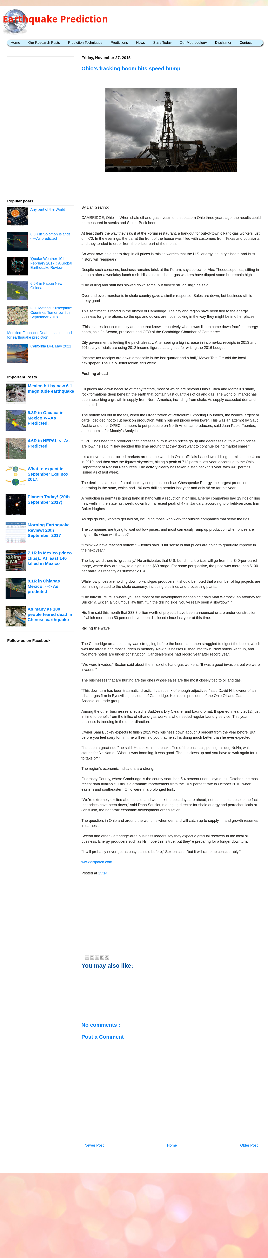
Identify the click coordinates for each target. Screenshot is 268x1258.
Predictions (119, 43)
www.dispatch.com (96, 862)
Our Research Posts (44, 43)
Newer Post (94, 1145)
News (140, 43)
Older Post (249, 1145)
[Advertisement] (171, 186)
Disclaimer (223, 43)
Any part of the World (47, 209)
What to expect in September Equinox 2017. (48, 474)
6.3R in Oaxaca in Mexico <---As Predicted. (45, 417)
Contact (246, 43)
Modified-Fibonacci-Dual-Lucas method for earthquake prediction (39, 335)
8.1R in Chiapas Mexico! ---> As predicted (44, 586)
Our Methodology (193, 43)
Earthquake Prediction (55, 19)
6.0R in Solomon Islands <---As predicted (50, 236)
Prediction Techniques (85, 43)
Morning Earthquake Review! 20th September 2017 (48, 530)
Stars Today (162, 43)
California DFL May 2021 (50, 346)
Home (15, 43)
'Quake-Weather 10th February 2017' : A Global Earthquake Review (51, 263)
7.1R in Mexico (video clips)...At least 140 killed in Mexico (50, 558)
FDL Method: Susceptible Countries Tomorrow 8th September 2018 (51, 312)
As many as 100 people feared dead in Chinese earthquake (50, 614)
